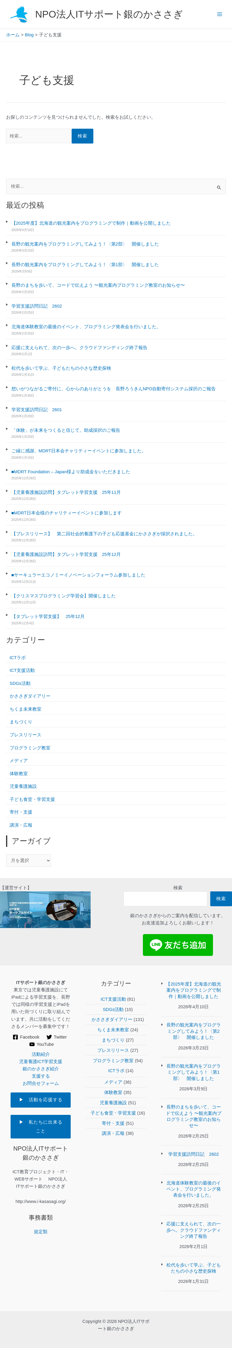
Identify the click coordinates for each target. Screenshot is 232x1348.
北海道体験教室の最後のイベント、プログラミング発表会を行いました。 (86, 326)
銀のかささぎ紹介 (41, 1068)
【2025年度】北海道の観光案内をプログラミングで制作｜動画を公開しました (91, 223)
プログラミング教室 (30, 747)
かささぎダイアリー (30, 696)
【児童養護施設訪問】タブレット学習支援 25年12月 (66, 554)
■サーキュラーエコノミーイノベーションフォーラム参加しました (78, 575)
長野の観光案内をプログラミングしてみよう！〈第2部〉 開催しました (85, 244)
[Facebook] (26, 1037)
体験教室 (19, 773)
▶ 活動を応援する (45, 1099)
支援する (41, 1076)
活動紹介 (41, 1054)
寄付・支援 (21, 812)
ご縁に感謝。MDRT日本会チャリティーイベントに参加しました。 (79, 450)
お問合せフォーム (41, 1083)
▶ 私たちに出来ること (41, 1126)
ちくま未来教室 (25, 709)
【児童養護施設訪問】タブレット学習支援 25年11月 (66, 492)
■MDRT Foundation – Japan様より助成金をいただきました (70, 471)
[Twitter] (57, 1037)
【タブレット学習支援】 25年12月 (48, 616)
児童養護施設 (23, 786)
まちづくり (21, 721)
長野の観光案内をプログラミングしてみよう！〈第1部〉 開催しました (85, 264)
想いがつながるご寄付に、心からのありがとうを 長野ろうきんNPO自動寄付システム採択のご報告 (113, 388)
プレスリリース (25, 734)
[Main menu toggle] (219, 14)
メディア (19, 760)
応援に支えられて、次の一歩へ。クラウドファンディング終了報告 (79, 347)
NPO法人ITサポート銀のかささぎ (109, 14)
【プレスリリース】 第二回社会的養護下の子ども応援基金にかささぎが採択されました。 (104, 533)
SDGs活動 (20, 683)
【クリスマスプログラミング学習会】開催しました (63, 595)
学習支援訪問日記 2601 (36, 409)
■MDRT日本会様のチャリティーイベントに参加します (66, 512)
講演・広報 (21, 825)
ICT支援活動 (22, 670)
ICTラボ (18, 657)
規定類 (40, 1231)
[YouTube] (41, 1044)
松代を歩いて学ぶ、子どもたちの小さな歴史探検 (61, 368)
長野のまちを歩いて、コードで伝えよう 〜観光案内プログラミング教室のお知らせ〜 (98, 285)
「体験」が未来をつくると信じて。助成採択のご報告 (65, 430)
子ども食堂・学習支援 (32, 799)
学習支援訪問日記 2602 (36, 306)
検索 (177, 887)
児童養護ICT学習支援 (40, 1061)
